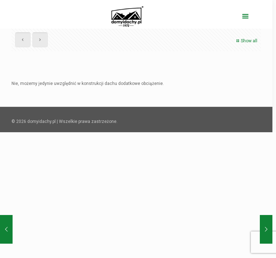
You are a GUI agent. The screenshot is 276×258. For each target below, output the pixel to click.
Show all (246, 40)
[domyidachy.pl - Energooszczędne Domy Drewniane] (127, 16)
